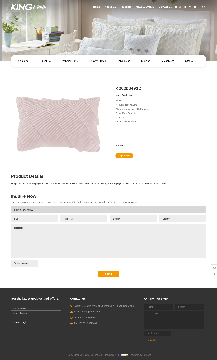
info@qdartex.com (91, 312)
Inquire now (126, 156)
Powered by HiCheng (140, 355)
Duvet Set (45, 61)
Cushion (145, 61)
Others (189, 61)
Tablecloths (124, 61)
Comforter (23, 61)
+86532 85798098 (87, 318)
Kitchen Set (167, 61)
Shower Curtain (98, 61)
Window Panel (70, 61)
